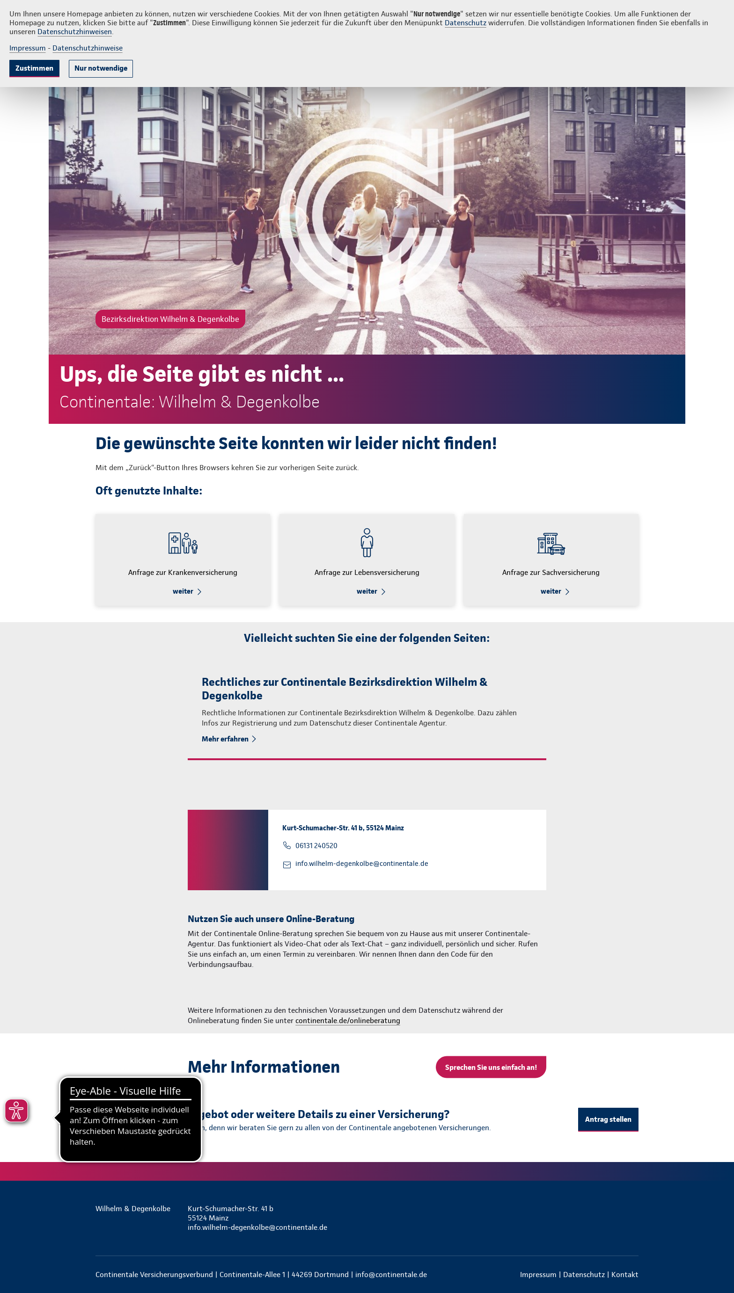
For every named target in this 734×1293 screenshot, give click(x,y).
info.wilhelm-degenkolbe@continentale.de (361, 863)
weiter (183, 591)
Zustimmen (34, 68)
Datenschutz (465, 22)
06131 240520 (316, 846)
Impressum (27, 48)
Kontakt (625, 1274)
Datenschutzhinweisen (74, 31)
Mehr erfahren (225, 738)
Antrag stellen (608, 1119)
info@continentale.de (391, 1274)
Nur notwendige (100, 68)
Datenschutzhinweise (87, 48)
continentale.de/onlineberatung (347, 1020)
